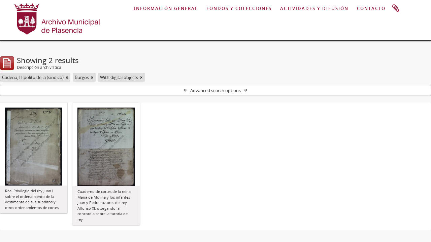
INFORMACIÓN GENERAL (166, 8)
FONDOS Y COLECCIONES (239, 8)
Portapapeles (395, 8)
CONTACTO (371, 8)
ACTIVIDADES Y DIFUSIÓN (314, 8)
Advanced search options (215, 90)
